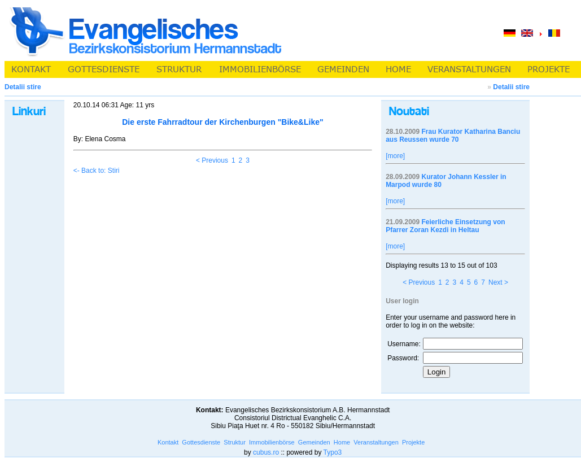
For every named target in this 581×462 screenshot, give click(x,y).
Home (342, 442)
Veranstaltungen (376, 442)
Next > (498, 282)
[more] (395, 156)
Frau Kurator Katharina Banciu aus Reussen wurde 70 (453, 135)
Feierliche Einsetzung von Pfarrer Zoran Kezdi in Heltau (445, 226)
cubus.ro (266, 452)
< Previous (212, 160)
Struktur (235, 442)
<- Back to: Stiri (96, 171)
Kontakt (168, 442)
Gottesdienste (201, 442)
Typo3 (333, 452)
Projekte (413, 442)
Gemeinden (314, 442)
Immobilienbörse (272, 442)
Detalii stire (511, 87)
